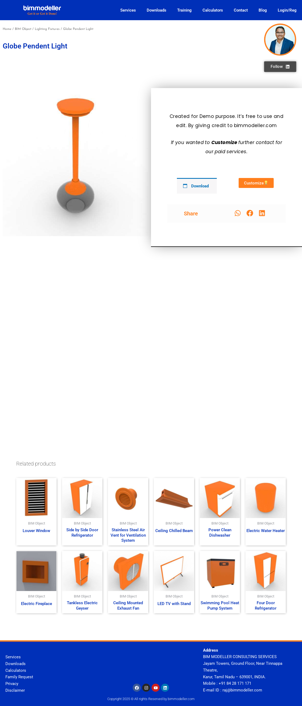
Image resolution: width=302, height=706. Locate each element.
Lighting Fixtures (47, 29)
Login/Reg (287, 10)
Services (128, 10)
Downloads (156, 10)
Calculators (213, 10)
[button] (238, 213)
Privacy (11, 683)
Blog (263, 10)
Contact (241, 10)
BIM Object (23, 29)
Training (184, 10)
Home (7, 29)
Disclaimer (15, 690)
